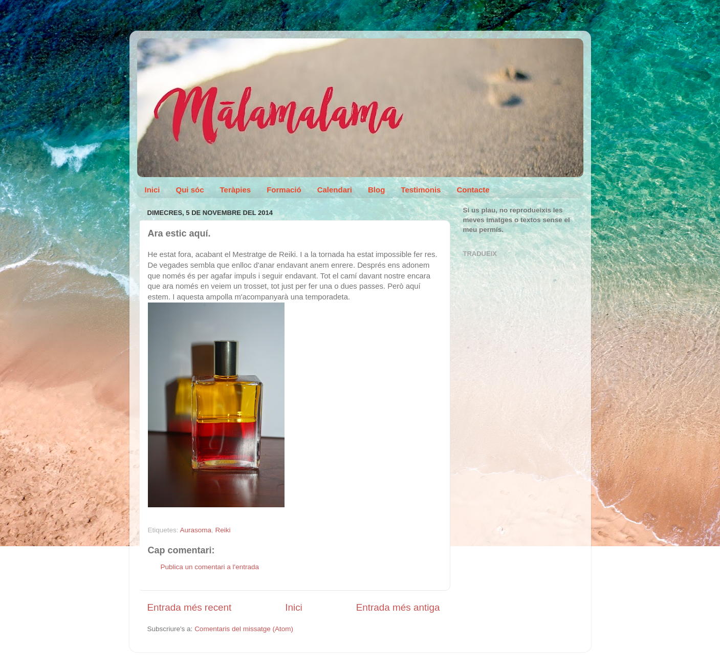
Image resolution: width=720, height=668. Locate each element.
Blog (376, 189)
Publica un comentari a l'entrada (210, 567)
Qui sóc (190, 189)
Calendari (334, 189)
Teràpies (235, 189)
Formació (284, 189)
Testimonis (421, 189)
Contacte (472, 189)
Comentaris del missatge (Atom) (243, 629)
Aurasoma (196, 530)
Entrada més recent (189, 607)
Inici (152, 189)
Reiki (223, 530)
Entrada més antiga (398, 607)
